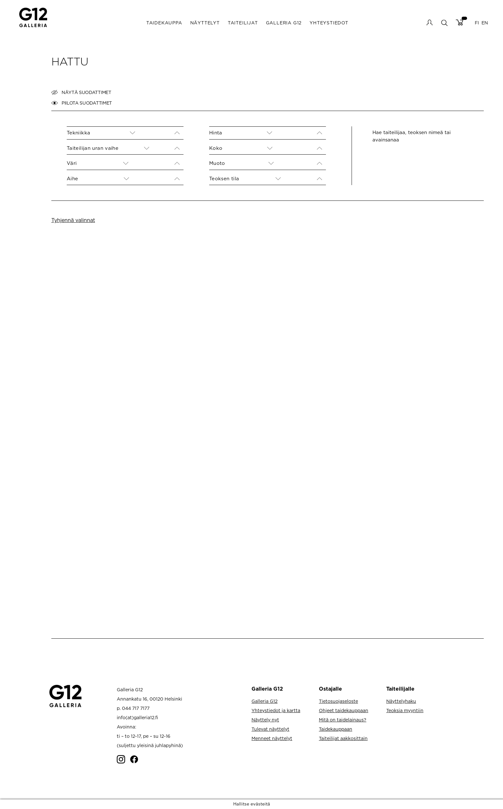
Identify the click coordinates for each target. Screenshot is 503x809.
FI (477, 22)
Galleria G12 (284, 22)
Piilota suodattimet (81, 103)
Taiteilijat (243, 22)
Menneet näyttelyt (272, 738)
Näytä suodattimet (81, 92)
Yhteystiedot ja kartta (276, 710)
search (444, 22)
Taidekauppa (164, 22)
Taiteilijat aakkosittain (343, 738)
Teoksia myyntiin (404, 710)
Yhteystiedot (329, 22)
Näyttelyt (205, 22)
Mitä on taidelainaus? (342, 719)
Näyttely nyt (265, 719)
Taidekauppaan (335, 729)
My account (429, 22)
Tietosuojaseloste (338, 701)
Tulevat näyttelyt (270, 729)
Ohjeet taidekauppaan (343, 710)
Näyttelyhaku (401, 701)
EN (485, 22)
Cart (459, 22)
